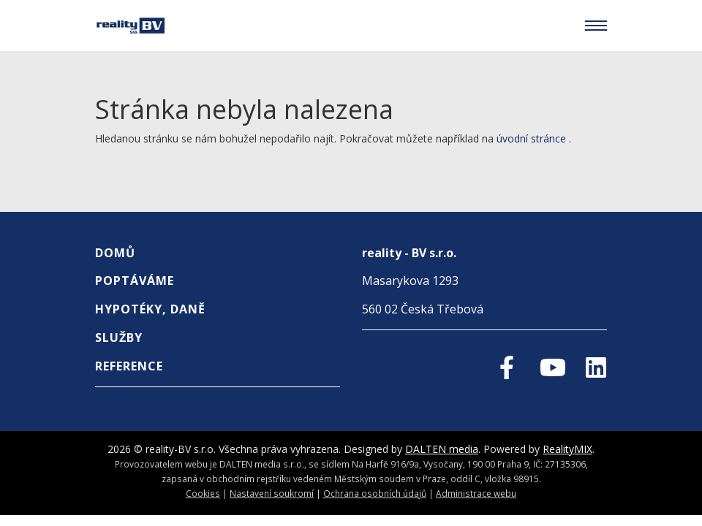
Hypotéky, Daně (150, 309)
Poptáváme (134, 280)
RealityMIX (567, 449)
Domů (115, 253)
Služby (119, 337)
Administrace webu (476, 493)
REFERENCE (129, 366)
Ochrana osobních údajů (374, 493)
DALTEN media (441, 449)
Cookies (203, 493)
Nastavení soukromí (272, 493)
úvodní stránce (531, 138)
